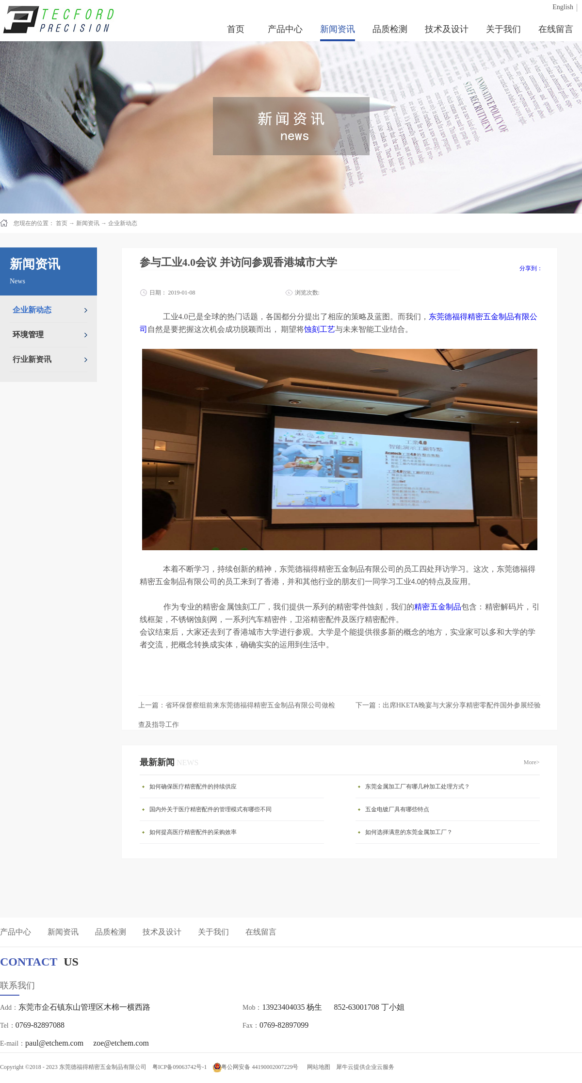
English (562, 7)
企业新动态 (122, 223)
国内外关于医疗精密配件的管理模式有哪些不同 (210, 809)
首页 (235, 29)
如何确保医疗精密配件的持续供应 (193, 786)
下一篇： (448, 705)
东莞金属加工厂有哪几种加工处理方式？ (417, 786)
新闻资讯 (87, 223)
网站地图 (317, 1067)
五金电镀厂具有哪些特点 (397, 809)
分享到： (531, 268)
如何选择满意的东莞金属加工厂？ (409, 832)
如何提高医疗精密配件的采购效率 (193, 832)
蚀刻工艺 (319, 329)
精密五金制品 (437, 607)
